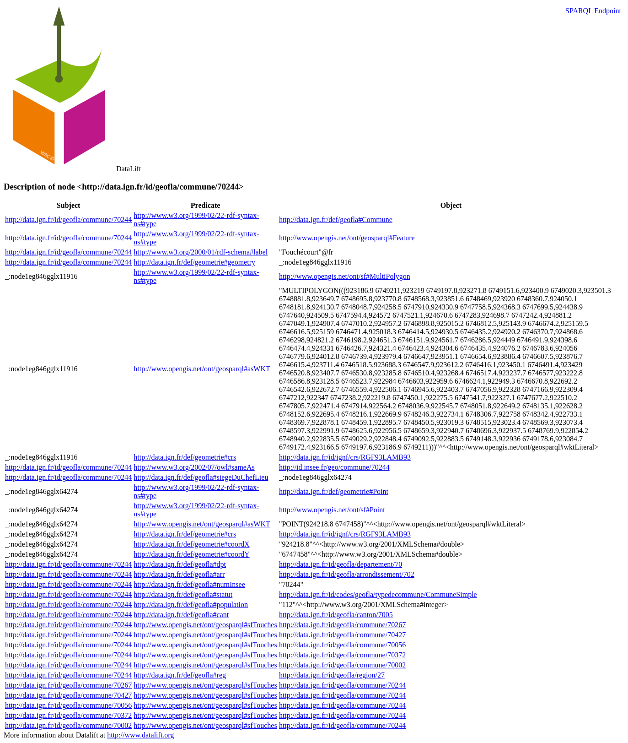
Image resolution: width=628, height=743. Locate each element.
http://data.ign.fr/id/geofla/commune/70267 (342, 625)
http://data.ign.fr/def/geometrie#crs (185, 457)
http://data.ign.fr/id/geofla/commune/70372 (342, 655)
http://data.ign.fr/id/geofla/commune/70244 (68, 219)
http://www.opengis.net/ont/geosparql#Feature (347, 238)
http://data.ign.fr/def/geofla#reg (180, 675)
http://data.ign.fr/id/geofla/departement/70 (340, 564)
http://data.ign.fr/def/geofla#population (191, 604)
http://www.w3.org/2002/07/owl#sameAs (194, 467)
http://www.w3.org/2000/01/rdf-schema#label (201, 252)
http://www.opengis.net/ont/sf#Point (332, 510)
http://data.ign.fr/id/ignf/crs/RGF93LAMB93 (345, 457)
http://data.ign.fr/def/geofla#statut (183, 594)
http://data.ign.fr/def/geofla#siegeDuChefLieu (201, 477)
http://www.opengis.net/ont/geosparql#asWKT (202, 369)
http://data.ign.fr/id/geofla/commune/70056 (342, 645)
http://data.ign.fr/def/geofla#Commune (335, 219)
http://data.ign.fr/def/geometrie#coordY (191, 554)
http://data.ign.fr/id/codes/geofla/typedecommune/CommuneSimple (378, 594)
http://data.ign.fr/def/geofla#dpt (180, 564)
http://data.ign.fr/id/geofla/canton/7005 (336, 614)
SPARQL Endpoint (593, 11)
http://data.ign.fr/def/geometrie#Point (333, 491)
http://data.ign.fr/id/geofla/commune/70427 (342, 635)
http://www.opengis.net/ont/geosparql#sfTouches (205, 625)
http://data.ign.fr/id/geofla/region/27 (332, 675)
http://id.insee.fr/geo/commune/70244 (334, 467)
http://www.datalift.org (140, 735)
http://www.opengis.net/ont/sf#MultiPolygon (344, 276)
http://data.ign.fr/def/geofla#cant (181, 614)
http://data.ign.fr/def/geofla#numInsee (189, 584)
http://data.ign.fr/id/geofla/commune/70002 (342, 665)
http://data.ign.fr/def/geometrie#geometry (194, 262)
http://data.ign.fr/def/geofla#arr (179, 574)
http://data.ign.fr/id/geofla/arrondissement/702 (346, 574)
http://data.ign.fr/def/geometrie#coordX (191, 544)
